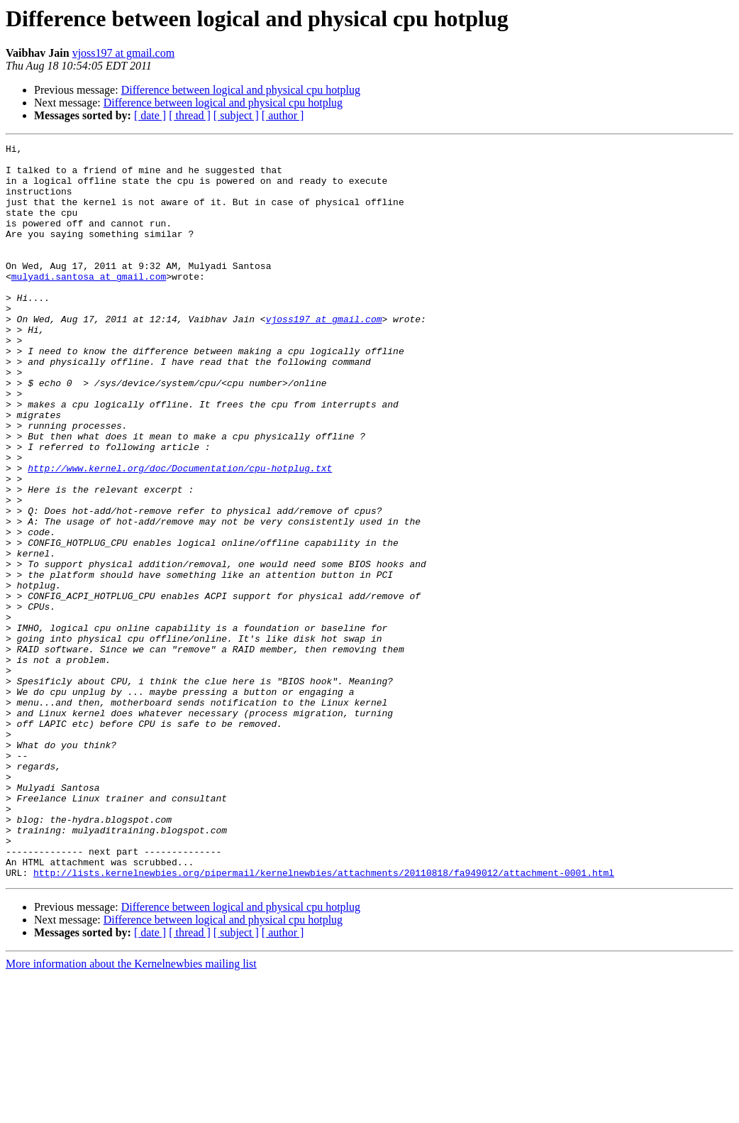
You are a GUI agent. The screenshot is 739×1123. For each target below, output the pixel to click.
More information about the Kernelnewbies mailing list (131, 1111)
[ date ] (150, 115)
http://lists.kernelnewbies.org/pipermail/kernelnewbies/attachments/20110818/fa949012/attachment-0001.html (323, 1019)
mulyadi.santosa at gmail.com (88, 303)
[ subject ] (236, 115)
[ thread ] (190, 115)
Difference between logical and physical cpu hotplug (240, 90)
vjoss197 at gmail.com (123, 53)
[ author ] (283, 115)
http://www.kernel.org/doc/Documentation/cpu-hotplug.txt (180, 533)
